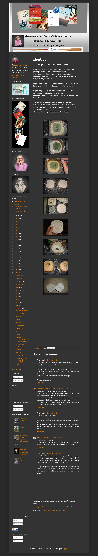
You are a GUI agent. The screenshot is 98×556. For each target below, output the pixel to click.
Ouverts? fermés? (22, 311)
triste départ (20, 326)
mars (18, 302)
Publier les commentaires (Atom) (54, 510)
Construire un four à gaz (23, 420)
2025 (16, 221)
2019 (16, 239)
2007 (16, 369)
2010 (16, 266)
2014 (16, 254)
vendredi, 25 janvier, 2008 (53, 437)
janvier (18, 308)
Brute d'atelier (20, 314)
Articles (16, 377)
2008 (16, 272)
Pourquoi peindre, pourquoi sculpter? (22, 360)
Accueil (55, 507)
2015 (16, 251)
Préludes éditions (19, 201)
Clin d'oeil (19, 352)
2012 (16, 260)
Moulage (18, 323)
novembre (19, 278)
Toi (17, 332)
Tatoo (22, 427)
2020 (16, 236)
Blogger (64, 549)
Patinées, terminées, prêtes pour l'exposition (22, 339)
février (18, 305)
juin (17, 293)
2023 (16, 227)
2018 (16, 242)
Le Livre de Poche (20, 211)
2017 (16, 245)
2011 (16, 263)
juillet (18, 290)
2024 (16, 224)
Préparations (20, 355)
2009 (16, 269)
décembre (19, 275)
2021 (16, 233)
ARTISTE (40, 437)
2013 (16, 257)
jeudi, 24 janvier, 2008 (51, 360)
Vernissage (19, 329)
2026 (16, 218)
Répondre (40, 383)
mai (17, 296)
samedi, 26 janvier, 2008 (52, 453)
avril (17, 299)
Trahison (18, 349)
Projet (18, 320)
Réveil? (18, 317)
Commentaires (18, 380)
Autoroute (19, 335)
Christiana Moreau (43, 389)
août (17, 287)
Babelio (16, 204)
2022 (16, 230)
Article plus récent (40, 507)
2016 (16, 248)
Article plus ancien (72, 507)
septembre (20, 284)
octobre (18, 281)
